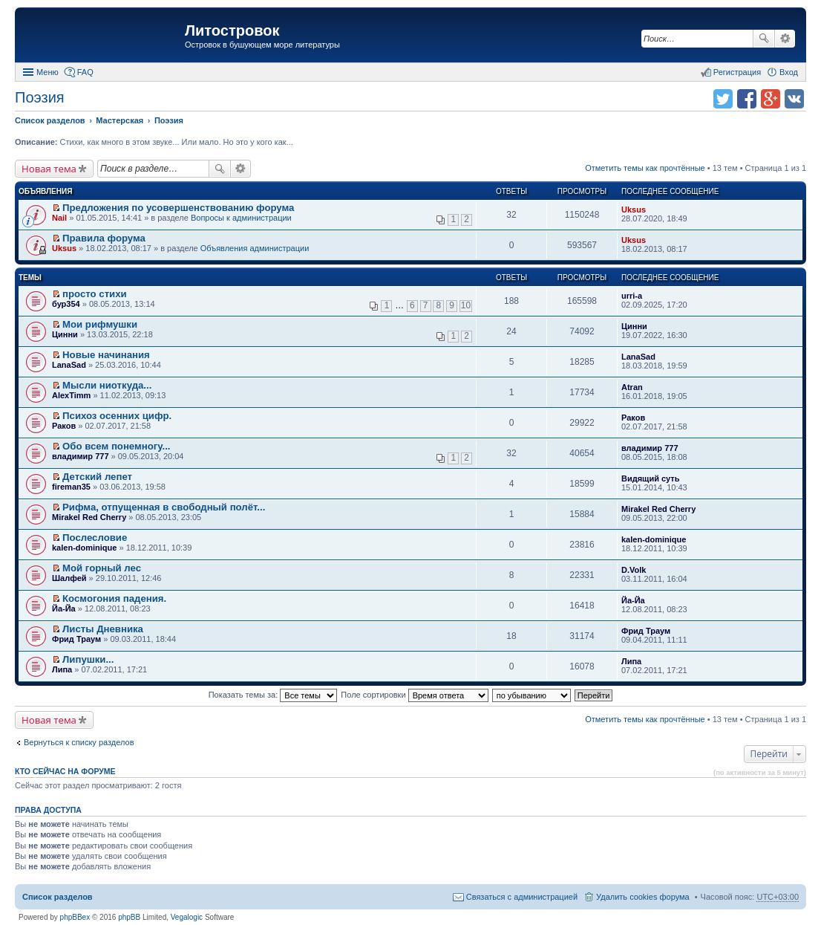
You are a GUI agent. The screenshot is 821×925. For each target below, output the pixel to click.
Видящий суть (650, 478)
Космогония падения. (114, 598)
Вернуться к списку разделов (79, 742)
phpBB (129, 917)
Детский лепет (97, 476)
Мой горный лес (101, 568)
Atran (632, 387)
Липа (62, 669)
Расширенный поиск (785, 39)
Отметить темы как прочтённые (645, 167)
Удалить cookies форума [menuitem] (643, 896)
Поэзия (40, 97)
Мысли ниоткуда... (106, 385)
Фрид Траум (76, 638)
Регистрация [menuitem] (737, 72)
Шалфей (69, 578)
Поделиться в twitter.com (723, 98)
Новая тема (49, 168)
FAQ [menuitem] (85, 72)
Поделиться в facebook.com (746, 98)
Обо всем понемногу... (116, 446)
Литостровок (232, 30)
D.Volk (633, 569)
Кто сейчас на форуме (65, 771)
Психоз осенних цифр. (116, 415)
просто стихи (94, 293)
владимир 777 (80, 456)
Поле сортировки (414, 694)
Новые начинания (106, 354)
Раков (64, 425)
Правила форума (103, 238)
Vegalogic (187, 917)
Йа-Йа (64, 608)
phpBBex (75, 917)
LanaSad (69, 364)
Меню (47, 72)
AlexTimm (71, 395)
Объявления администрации (255, 248)
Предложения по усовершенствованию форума (178, 207)
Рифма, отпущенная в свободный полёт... (163, 507)
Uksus (633, 209)
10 (466, 305)
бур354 (66, 303)
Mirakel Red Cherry (89, 517)
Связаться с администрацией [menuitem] (522, 896)
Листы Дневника (102, 628)
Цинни (65, 334)
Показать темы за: (273, 694)
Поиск (764, 39)
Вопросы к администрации (241, 217)
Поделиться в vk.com (794, 98)
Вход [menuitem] (788, 72)
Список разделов (57, 896)
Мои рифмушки (99, 324)
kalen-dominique (84, 547)
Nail (59, 217)
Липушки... (88, 659)
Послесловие (94, 537)
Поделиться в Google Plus (770, 98)
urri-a (631, 295)
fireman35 (71, 486)
